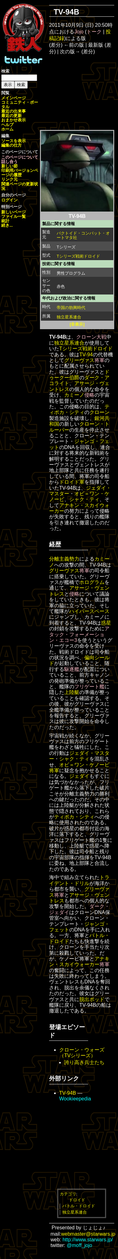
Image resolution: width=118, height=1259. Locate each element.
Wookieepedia (75, 1098)
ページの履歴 (19, 172)
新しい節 (9, 166)
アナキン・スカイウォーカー (79, 961)
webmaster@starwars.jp (88, 1234)
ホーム (7, 129)
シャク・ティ (84, 499)
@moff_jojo (79, 1245)
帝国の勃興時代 (71, 307)
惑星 (106, 623)
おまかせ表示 (13, 120)
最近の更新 (11, 115)
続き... (7, 225)
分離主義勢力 (64, 559)
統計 (5, 221)
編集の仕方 (11, 145)
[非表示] (77, 324)
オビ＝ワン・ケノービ (84, 764)
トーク (94, 31)
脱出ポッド (91, 999)
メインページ (13, 98)
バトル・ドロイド (78, 1206)
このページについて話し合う (19, 159)
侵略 (89, 395)
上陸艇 (71, 692)
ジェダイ (79, 776)
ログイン (9, 200)
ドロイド (77, 1200)
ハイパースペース (89, 611)
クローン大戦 (91, 337)
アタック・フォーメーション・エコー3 (79, 634)
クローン (99, 412)
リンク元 (9, 179)
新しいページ (13, 212)
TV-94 (86, 354)
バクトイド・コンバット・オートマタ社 (83, 235)
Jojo (78, 31)
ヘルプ (7, 124)
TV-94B (67, 1093)
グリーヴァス (79, 360)
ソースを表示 (13, 140)
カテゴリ (68, 1194)
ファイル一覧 (13, 216)
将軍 (99, 360)
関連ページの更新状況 (19, 186)
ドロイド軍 (71, 482)
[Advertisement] (86, 91)
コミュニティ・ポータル (19, 104)
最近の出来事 (13, 111)
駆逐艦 (71, 669)
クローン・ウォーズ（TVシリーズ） (81, 1052)
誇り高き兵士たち (84, 1062)
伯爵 (74, 377)
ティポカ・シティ (79, 409)
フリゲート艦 (89, 686)
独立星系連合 (69, 317)
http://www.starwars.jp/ (88, 1239)
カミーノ (74, 395)
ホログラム (91, 582)
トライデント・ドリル (79, 880)
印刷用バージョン (17, 170)
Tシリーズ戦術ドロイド (78, 256)
